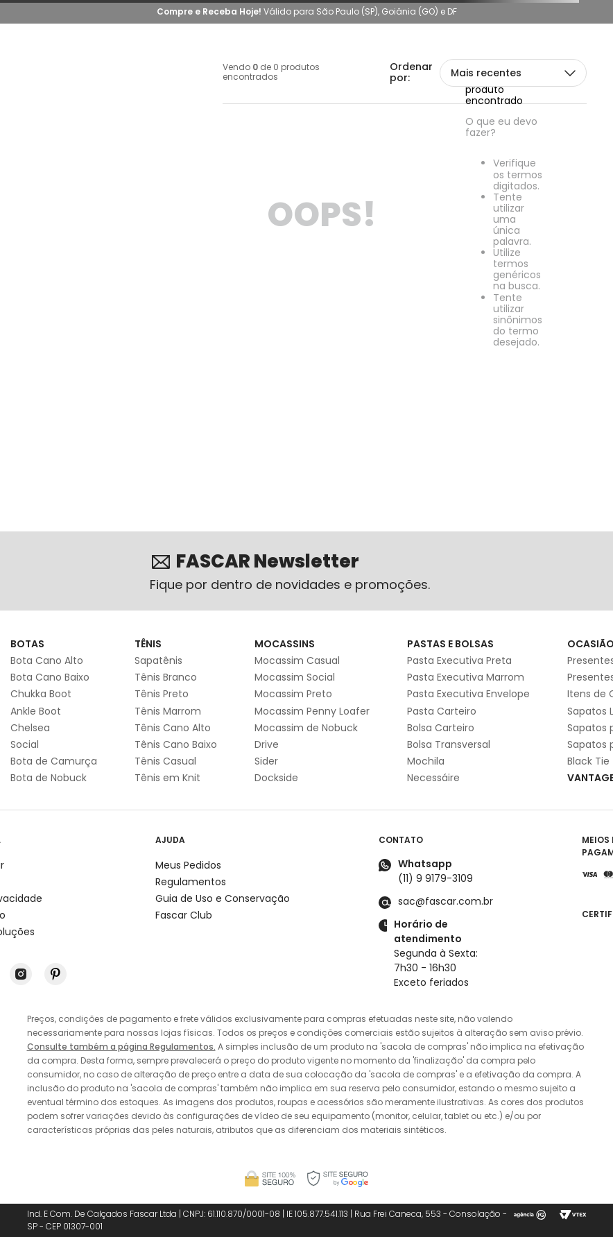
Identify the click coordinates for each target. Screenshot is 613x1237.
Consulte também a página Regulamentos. (121, 1046)
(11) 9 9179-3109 (435, 878)
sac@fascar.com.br (445, 901)
